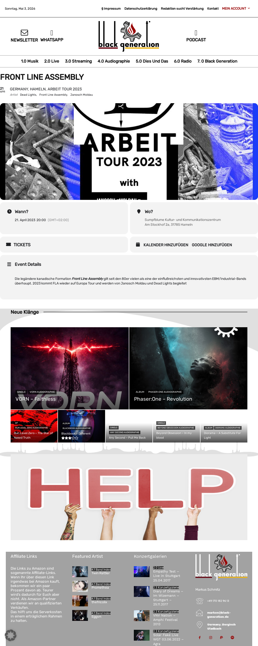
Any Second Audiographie (124, 432)
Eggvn (96, 617)
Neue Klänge (25, 312)
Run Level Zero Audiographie (31, 428)
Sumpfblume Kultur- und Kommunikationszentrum (183, 220)
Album (140, 392)
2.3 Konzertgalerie (166, 587)
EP (16, 423)
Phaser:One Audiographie (165, 392)
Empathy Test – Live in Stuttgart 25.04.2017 (166, 575)
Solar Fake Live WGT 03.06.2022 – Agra (168, 639)
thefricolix (99, 602)
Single (21, 392)
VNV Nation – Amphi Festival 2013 (165, 619)
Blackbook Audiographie (77, 428)
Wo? (149, 212)
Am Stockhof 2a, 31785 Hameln (169, 225)
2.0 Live (158, 567)
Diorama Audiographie (227, 428)
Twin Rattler (101, 573)
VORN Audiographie (42, 392)
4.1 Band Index (101, 569)
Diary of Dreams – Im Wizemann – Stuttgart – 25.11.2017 (168, 597)
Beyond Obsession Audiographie (176, 428)
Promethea (100, 588)
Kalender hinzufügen (165, 245)
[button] (10, 635)
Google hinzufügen (212, 245)
